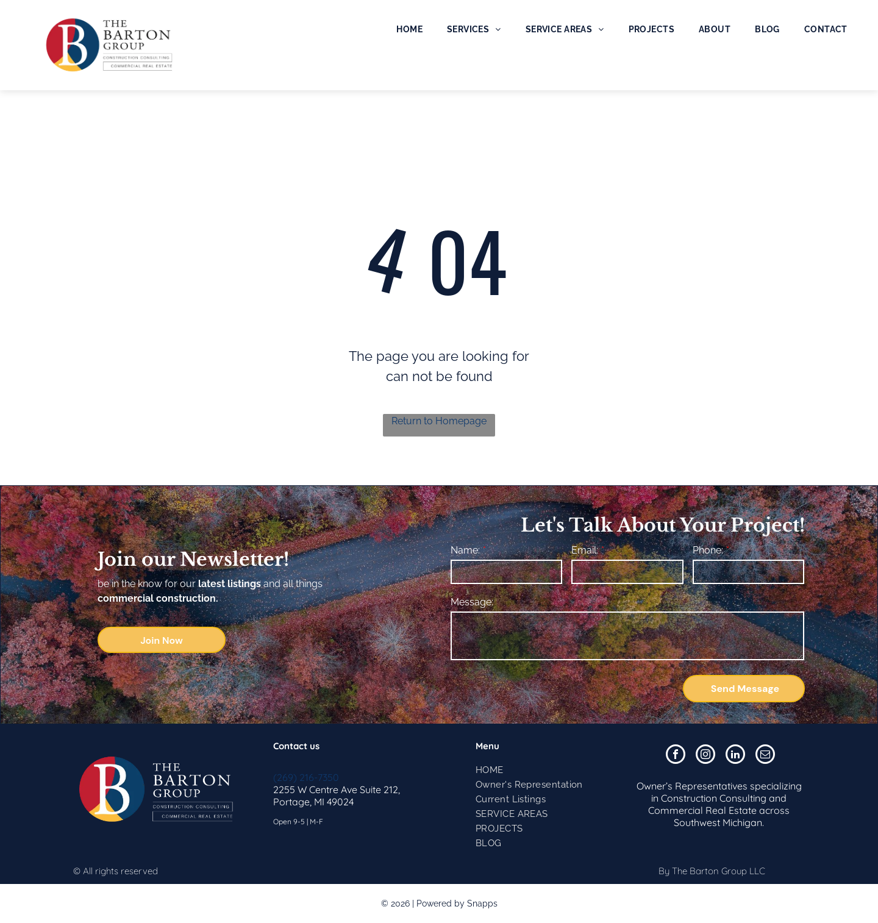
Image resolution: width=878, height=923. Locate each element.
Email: (584, 550)
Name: (465, 550)
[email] (765, 755)
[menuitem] (409, 29)
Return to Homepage (439, 421)
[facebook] (675, 755)
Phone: (708, 550)
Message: (472, 602)
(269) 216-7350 (306, 777)
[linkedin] (735, 755)
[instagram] (705, 755)
